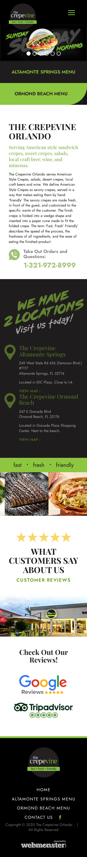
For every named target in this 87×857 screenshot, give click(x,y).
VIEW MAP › (30, 434)
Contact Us (39, 817)
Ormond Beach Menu (43, 808)
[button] (28, 53)
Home (44, 790)
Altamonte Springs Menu (43, 799)
